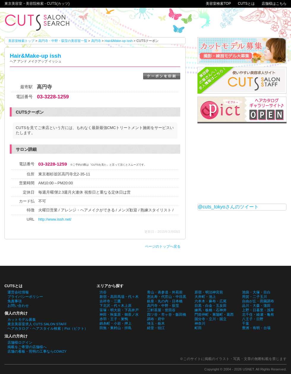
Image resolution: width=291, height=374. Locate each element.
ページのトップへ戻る (163, 246)
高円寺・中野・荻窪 (163, 305)
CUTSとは (246, 3)
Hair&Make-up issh (119, 41)
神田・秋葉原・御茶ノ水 (119, 314)
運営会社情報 (18, 292)
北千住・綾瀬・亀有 (258, 314)
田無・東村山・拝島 (115, 328)
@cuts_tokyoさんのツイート (228, 206)
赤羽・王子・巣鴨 (113, 319)
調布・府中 (156, 319)
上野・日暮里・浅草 (258, 310)
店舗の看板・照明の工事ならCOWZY (37, 351)
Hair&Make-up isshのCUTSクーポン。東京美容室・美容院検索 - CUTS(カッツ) (37, 22)
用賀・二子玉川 (254, 296)
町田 (198, 328)
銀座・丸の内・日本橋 (165, 301)
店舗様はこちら (274, 3)
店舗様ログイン (19, 342)
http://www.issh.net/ (55, 219)
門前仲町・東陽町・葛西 (214, 314)
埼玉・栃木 (156, 323)
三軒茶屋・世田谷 (161, 310)
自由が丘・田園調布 (258, 301)
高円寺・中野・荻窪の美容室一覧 (62, 41)
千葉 (245, 323)
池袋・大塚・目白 (256, 292)
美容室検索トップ (21, 41)
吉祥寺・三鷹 (110, 301)
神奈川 (199, 323)
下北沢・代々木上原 (115, 305)
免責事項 (14, 301)
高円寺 (96, 41)
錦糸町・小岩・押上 (115, 323)
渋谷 (103, 292)
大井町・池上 (205, 296)
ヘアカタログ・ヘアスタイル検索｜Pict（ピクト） (47, 328)
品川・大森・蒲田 (256, 305)
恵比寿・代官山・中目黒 (166, 296)
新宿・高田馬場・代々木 (119, 296)
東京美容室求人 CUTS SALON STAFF (37, 324)
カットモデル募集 (21, 319)
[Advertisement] (242, 163)
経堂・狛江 (156, 328)
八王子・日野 (252, 319)
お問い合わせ (18, 305)
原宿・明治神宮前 (208, 292)
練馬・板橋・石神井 (210, 310)
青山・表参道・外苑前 (165, 292)
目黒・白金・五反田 (210, 305)
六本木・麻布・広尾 (210, 301)
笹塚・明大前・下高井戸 (119, 310)
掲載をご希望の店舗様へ (27, 347)
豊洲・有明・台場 (256, 328)
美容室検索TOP (218, 3)
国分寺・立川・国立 (210, 319)
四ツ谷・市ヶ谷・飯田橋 (166, 314)
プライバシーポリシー (25, 296)
